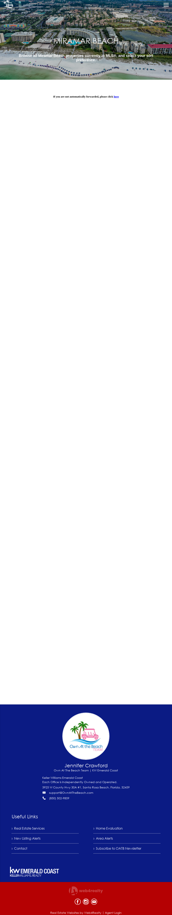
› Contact (19, 848)
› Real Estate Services (28, 828)
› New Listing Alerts (26, 838)
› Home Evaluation (108, 828)
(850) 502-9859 (59, 798)
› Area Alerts (103, 838)
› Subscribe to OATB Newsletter (117, 848)
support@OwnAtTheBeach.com (71, 792)
